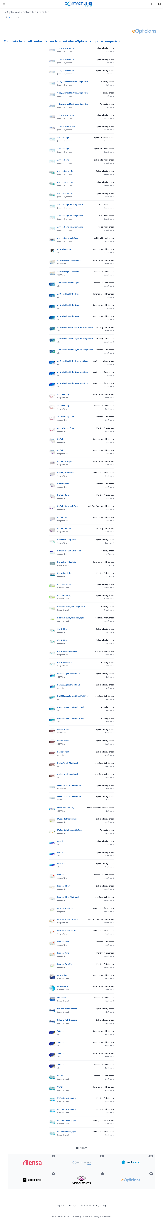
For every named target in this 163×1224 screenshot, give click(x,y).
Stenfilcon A (109, 822)
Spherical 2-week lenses (104, 137)
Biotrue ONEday (64, 584)
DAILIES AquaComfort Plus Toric (71, 707)
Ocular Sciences (63, 565)
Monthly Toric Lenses (105, 327)
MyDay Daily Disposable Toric (69, 830)
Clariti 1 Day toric (64, 662)
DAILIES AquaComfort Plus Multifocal (73, 696)
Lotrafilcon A (109, 264)
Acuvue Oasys (63, 137)
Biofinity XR (62, 517)
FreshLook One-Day (65, 807)
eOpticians (15, 17)
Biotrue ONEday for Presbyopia (70, 618)
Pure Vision (62, 975)
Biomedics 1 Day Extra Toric (69, 551)
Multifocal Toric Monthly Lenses (101, 506)
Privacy (72, 1205)
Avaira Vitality (63, 394)
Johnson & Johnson (64, 51)
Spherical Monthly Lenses (103, 249)
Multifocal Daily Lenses (104, 618)
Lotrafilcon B (109, 252)
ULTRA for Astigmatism (67, 1098)
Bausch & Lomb (63, 587)
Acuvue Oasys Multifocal (67, 238)
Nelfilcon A (109, 677)
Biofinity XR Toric (64, 528)
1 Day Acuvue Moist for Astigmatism (72, 81)
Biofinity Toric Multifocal (67, 506)
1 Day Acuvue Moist (65, 48)
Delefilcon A (109, 733)
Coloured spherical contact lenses (100, 807)
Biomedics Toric (64, 573)
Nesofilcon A (109, 587)
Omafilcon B (109, 878)
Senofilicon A (109, 141)
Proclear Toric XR (64, 964)
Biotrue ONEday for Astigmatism (71, 606)
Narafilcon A (109, 118)
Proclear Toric (63, 941)
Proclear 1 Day (63, 886)
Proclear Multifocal (65, 908)
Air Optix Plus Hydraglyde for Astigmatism (75, 327)
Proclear (60, 874)
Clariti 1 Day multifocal (67, 651)
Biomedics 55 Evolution (67, 562)
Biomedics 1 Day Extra (66, 539)
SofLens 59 (61, 997)
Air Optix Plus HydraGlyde (68, 282)
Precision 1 (62, 841)
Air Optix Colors (64, 249)
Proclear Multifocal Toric (67, 919)
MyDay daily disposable (67, 819)
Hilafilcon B (109, 1001)
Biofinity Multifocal (65, 472)
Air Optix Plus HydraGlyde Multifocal (72, 361)
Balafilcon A (109, 978)
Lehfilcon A (109, 1034)
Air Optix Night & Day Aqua (68, 260)
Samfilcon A (109, 1079)
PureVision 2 (62, 986)
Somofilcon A (109, 654)
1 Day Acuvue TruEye (66, 115)
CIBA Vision (61, 264)
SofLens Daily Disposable (67, 1009)
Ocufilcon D (109, 543)
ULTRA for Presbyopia (66, 1120)
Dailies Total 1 (63, 729)
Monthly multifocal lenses (103, 361)
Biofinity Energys (64, 461)
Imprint (60, 1205)
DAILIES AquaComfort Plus (68, 673)
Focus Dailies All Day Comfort (69, 785)
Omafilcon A (109, 889)
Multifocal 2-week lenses (104, 238)
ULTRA (60, 1076)
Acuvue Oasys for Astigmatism (70, 204)
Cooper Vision (62, 398)
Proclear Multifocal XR (66, 930)
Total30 (60, 1031)
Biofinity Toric (63, 484)
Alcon (59, 252)
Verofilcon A (109, 844)
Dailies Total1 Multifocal (67, 763)
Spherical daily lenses (105, 48)
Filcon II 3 (110, 632)
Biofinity (60, 439)
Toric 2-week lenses (106, 204)
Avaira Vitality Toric (65, 417)
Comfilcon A (109, 442)
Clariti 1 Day (62, 629)
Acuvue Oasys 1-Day (65, 171)
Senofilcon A (109, 241)
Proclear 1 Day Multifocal (68, 897)
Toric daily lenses (107, 81)
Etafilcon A (110, 51)
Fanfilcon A (109, 398)
